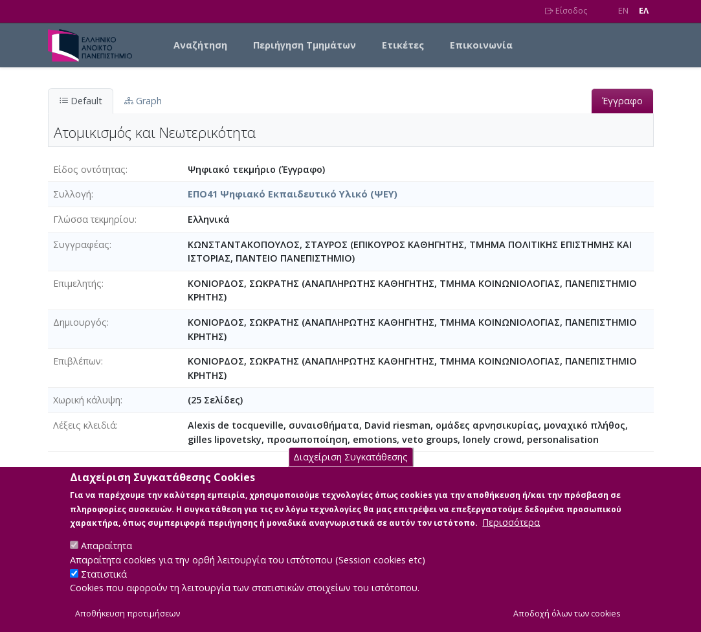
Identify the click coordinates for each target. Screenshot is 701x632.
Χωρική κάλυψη (86, 400)
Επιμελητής (77, 283)
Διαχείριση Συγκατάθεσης (350, 470)
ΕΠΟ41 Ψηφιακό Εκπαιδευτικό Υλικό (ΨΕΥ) (292, 194)
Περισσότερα (511, 536)
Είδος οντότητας (89, 169)
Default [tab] (80, 101)
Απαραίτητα (106, 559)
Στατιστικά (104, 587)
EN (623, 10)
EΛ (644, 10)
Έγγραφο (622, 101)
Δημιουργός (80, 322)
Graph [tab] (143, 101)
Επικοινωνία (481, 45)
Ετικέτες (403, 45)
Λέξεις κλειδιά (84, 425)
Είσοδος (566, 10)
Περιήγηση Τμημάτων (304, 45)
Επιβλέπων (77, 361)
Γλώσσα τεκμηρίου (94, 219)
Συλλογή (72, 194)
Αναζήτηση (200, 45)
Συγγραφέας (81, 244)
